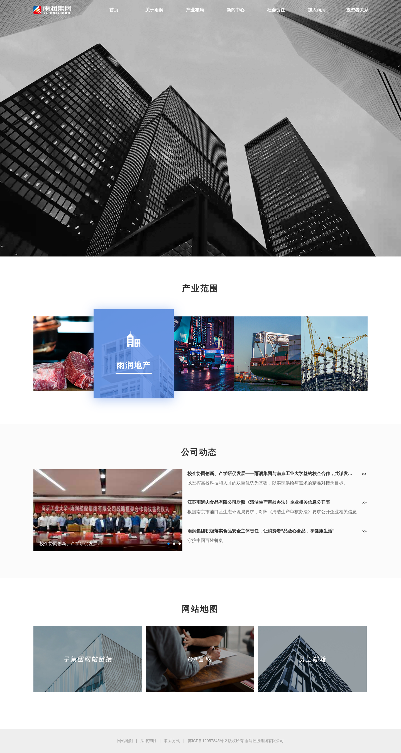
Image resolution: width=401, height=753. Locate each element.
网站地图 (125, 741)
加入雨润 (317, 10)
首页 (113, 10)
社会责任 (276, 10)
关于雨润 (154, 10)
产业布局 (195, 10)
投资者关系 (357, 10)
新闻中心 (235, 10)
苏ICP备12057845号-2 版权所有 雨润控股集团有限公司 (236, 741)
